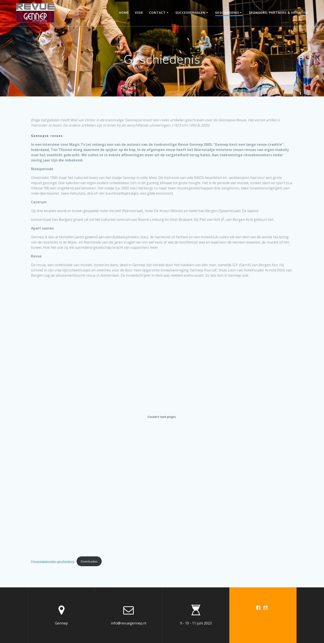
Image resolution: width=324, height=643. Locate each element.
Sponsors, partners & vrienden (278, 12)
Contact (157, 12)
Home (124, 12)
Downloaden (89, 561)
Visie (139, 12)
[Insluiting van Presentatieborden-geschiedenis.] (162, 416)
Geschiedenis (227, 12)
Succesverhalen (190, 12)
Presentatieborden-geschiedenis (53, 561)
